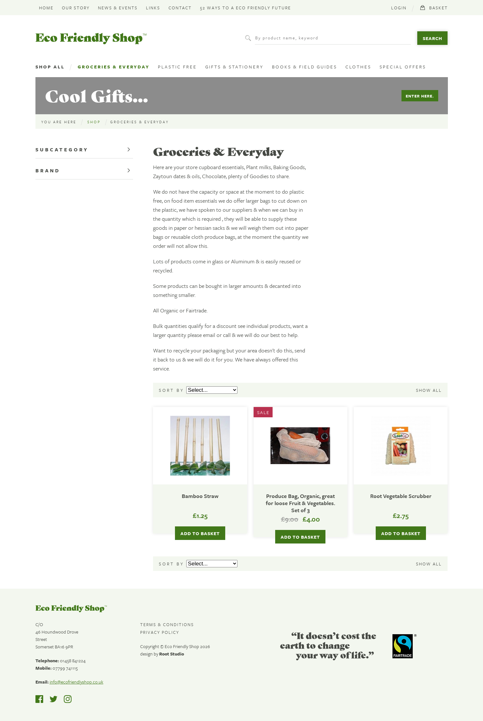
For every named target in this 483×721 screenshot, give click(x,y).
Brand (47, 170)
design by (162, 653)
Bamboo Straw (200, 496)
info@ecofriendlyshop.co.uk (76, 681)
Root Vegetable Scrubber (400, 496)
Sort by (172, 390)
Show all (429, 390)
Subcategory (62, 149)
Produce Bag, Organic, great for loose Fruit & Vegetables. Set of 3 (300, 503)
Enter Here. (420, 96)
